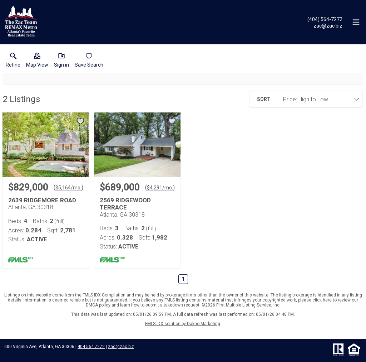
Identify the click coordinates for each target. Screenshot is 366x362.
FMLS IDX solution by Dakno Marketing (182, 323)
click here (322, 300)
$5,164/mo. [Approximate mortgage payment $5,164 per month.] (68, 187)
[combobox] (318, 99)
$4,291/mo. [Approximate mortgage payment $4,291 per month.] (160, 187)
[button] (37, 62)
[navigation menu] (356, 22)
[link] (13, 62)
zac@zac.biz (121, 346)
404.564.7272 (91, 346)
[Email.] (324, 25)
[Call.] (324, 19)
